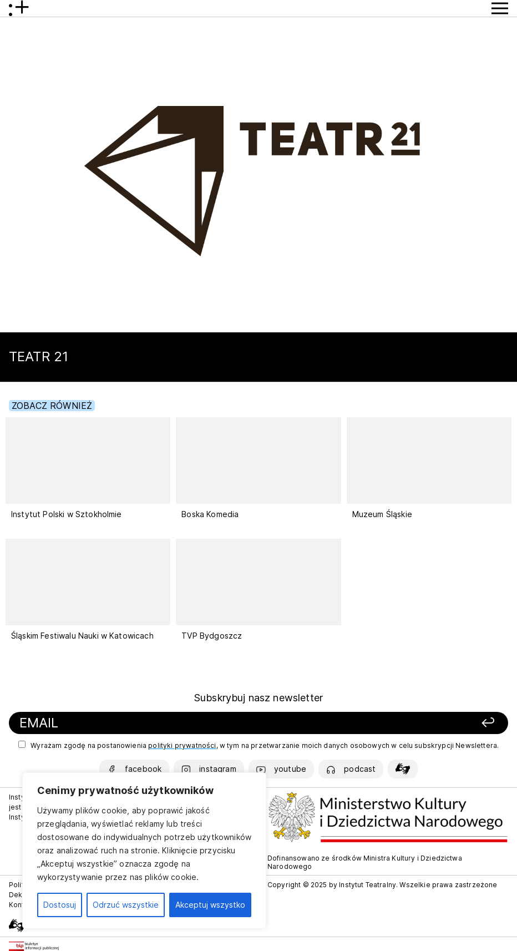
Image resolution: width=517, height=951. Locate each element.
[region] (144, 850)
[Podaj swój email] (164, 723)
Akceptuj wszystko (210, 904)
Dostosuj (59, 904)
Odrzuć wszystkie (126, 904)
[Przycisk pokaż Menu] (500, 8)
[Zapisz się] (405, 723)
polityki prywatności (182, 745)
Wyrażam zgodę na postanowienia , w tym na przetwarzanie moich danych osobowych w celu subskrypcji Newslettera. (258, 745)
